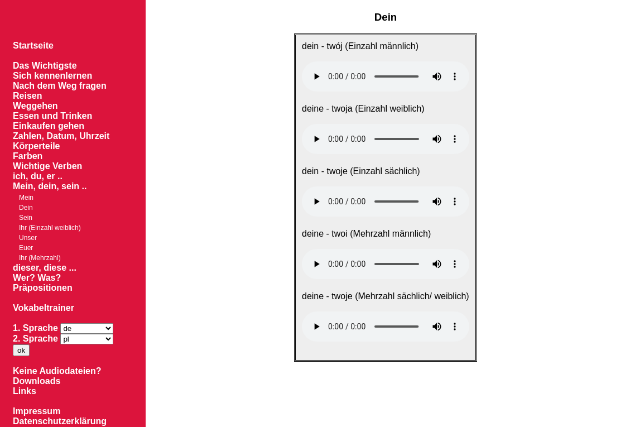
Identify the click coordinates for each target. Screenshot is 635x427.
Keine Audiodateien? (57, 371)
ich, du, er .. (37, 176)
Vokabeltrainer (43, 308)
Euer (26, 248)
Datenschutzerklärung (60, 421)
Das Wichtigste (45, 65)
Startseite (33, 45)
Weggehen (35, 106)
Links (24, 391)
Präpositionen (43, 287)
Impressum (36, 411)
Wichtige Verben (47, 166)
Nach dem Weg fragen (60, 85)
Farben (27, 156)
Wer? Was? (37, 277)
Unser (28, 238)
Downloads (36, 381)
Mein (26, 197)
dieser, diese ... (44, 267)
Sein (25, 218)
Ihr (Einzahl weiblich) (50, 228)
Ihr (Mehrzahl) (40, 258)
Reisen (27, 95)
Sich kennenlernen (52, 75)
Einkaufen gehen (48, 126)
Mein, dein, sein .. (49, 186)
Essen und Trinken (52, 116)
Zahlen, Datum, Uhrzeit (61, 136)
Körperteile (36, 146)
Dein (26, 208)
